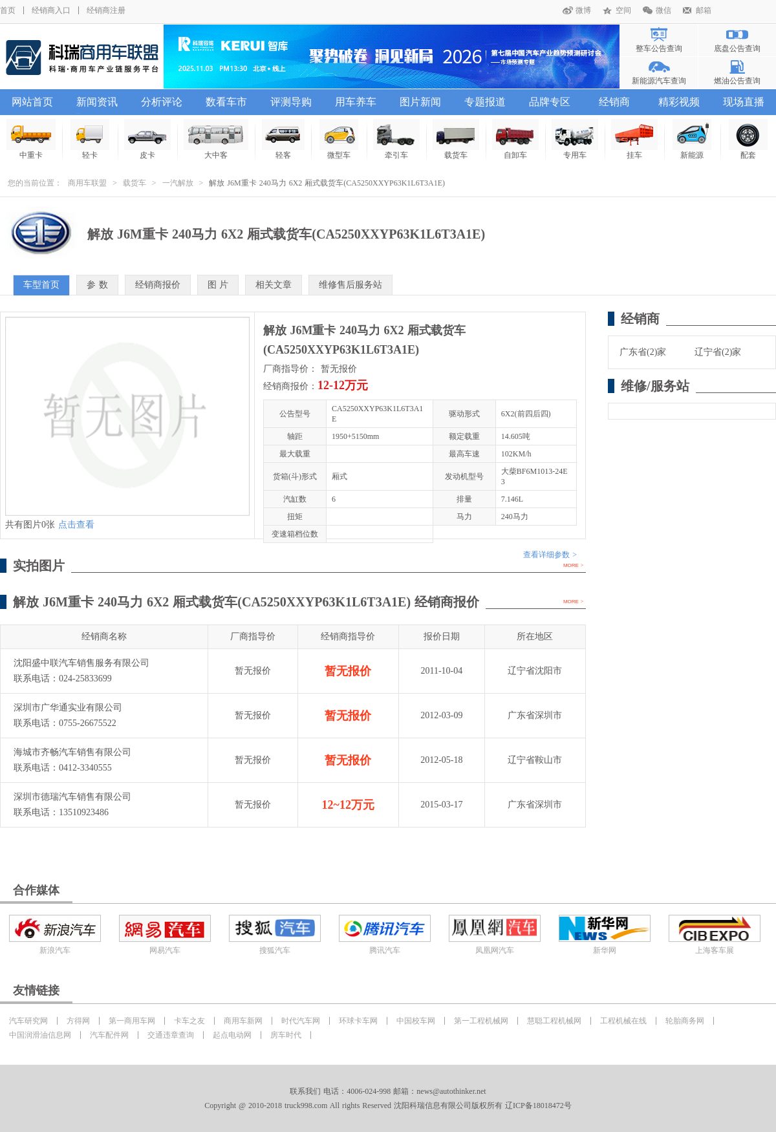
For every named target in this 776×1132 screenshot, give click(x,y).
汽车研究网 (28, 1021)
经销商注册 (106, 10)
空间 (623, 10)
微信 (663, 10)
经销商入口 (51, 10)
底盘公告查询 (737, 48)
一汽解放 (177, 182)
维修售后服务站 (350, 285)
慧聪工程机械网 (554, 1021)
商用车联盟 (87, 182)
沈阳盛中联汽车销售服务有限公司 (81, 663)
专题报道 (485, 101)
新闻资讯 (97, 101)
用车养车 (355, 101)
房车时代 (285, 1035)
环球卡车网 (358, 1021)
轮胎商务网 (684, 1021)
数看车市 (226, 101)
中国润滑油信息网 (40, 1035)
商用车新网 (243, 1021)
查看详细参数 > (550, 554)
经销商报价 (157, 285)
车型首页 (41, 285)
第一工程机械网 (481, 1021)
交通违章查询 (170, 1035)
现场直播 (743, 101)
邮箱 (703, 10)
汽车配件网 (109, 1035)
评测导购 (291, 101)
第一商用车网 (132, 1021)
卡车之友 (189, 1021)
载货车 (134, 182)
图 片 (218, 285)
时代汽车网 (300, 1021)
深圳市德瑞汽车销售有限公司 (72, 797)
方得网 (78, 1021)
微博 (583, 10)
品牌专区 (549, 101)
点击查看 (76, 524)
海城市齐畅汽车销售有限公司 (72, 752)
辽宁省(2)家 (718, 352)
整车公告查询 (659, 48)
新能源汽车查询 (659, 80)
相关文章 (273, 285)
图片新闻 (420, 101)
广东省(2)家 (643, 352)
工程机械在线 (623, 1021)
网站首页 (32, 101)
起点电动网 (232, 1035)
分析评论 (161, 101)
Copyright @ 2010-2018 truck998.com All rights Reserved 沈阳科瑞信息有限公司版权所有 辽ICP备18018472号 (387, 1105)
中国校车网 (415, 1021)
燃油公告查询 (737, 80)
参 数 (97, 285)
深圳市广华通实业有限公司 (68, 707)
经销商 (614, 101)
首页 (8, 10)
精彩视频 (679, 101)
